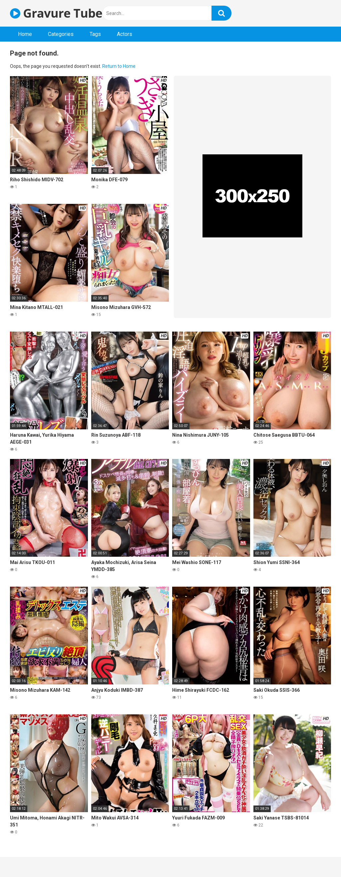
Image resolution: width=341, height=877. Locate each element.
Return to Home (119, 66)
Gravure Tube (56, 13)
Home (25, 34)
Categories (61, 34)
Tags (95, 34)
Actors (124, 34)
